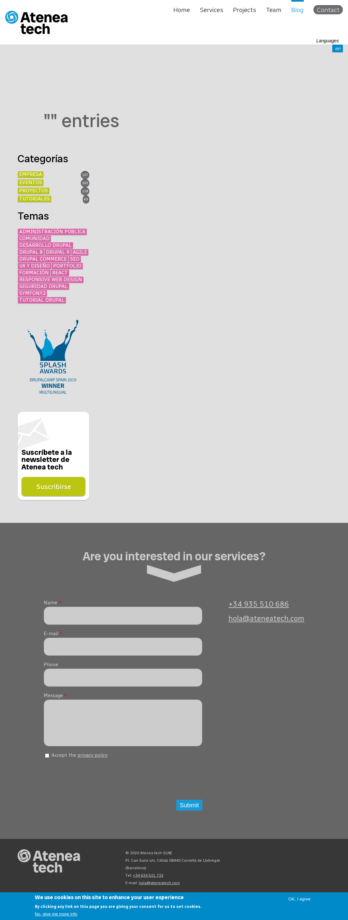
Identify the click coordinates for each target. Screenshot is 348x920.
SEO (75, 259)
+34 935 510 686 (258, 604)
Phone (51, 665)
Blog (297, 10)
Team (274, 10)
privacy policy (93, 760)
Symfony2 (32, 293)
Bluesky (290, 859)
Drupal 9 (57, 252)
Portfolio (67, 266)
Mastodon (278, 859)
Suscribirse (53, 486)
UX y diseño (34, 266)
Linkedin (325, 859)
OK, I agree (299, 899)
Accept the (79, 760)
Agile (80, 252)
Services (211, 10)
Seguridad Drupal (43, 286)
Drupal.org (266, 859)
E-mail (53, 634)
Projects (244, 10)
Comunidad (34, 238)
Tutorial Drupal (42, 300)
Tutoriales (34, 199)
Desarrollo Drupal (45, 245)
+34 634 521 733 (148, 880)
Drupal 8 (31, 252)
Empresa (30, 174)
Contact (328, 10)
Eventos (30, 182)
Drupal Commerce (43, 259)
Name (53, 603)
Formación (34, 273)
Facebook (313, 859)
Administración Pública (52, 232)
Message (55, 695)
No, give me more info (56, 914)
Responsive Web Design (50, 279)
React (60, 273)
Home (181, 10)
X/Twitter (302, 859)
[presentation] (93, 782)
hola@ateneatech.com (266, 618)
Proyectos (33, 191)
